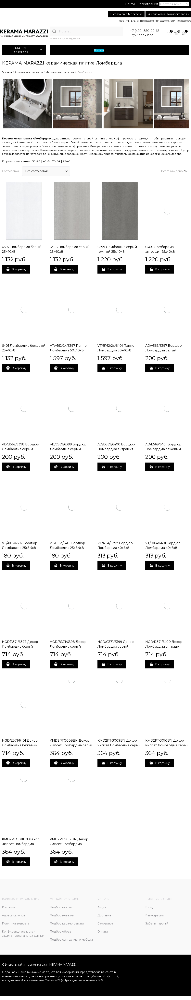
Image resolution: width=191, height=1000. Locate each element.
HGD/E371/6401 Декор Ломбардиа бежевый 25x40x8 (20, 745)
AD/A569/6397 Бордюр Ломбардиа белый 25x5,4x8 (163, 350)
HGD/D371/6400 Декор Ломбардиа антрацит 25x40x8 (163, 646)
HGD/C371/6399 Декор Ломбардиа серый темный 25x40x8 (115, 646)
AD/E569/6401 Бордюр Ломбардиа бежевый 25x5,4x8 (163, 449)
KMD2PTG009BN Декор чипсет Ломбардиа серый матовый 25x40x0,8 (119, 745)
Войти (130, 4)
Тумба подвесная (71, 38)
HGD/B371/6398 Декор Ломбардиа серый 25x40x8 (68, 646)
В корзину (19, 269)
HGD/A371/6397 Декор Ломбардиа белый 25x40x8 (20, 646)
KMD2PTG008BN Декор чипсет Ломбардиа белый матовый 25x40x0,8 (71, 745)
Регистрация (147, 4)
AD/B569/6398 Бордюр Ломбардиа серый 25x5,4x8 (20, 449)
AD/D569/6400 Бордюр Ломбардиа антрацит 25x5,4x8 (116, 449)
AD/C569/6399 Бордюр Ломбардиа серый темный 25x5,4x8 (68, 449)
